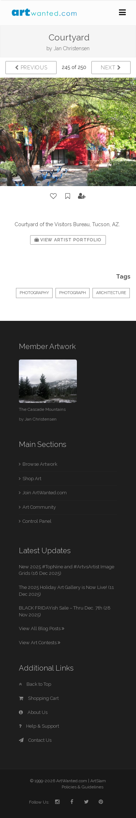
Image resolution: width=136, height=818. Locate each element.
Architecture (111, 292)
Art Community (39, 507)
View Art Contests (39, 642)
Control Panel (36, 521)
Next (111, 67)
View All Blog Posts (41, 628)
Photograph (72, 292)
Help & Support (39, 726)
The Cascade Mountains (42, 409)
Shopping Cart (39, 698)
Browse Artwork (39, 464)
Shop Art (31, 478)
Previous (31, 67)
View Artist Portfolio (68, 239)
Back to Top (35, 684)
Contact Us (35, 740)
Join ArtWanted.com (44, 492)
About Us (33, 712)
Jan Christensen (72, 48)
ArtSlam (98, 780)
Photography (34, 292)
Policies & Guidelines (82, 786)
